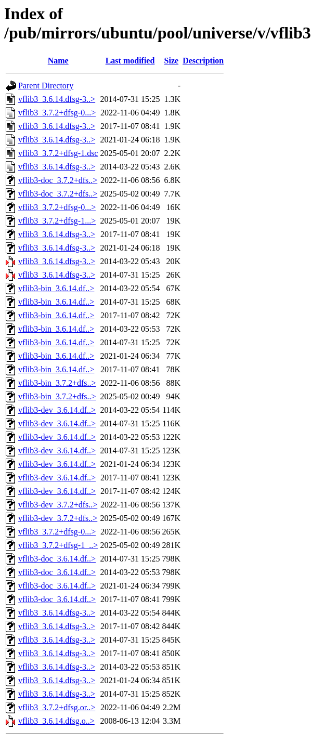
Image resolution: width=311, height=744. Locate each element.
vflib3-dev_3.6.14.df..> (57, 410)
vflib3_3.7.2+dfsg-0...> (57, 112)
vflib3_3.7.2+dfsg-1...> (57, 220)
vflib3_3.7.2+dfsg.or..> (56, 707)
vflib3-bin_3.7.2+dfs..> (57, 382)
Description (203, 60)
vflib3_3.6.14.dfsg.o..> (56, 720)
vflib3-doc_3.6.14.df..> (57, 558)
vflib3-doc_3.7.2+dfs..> (57, 180)
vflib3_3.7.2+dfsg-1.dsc (58, 153)
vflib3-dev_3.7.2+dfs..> (57, 504)
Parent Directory (45, 85)
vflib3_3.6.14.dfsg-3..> (56, 99)
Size (171, 60)
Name (58, 60)
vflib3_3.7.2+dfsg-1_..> (58, 545)
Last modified (130, 60)
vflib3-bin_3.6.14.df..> (56, 288)
